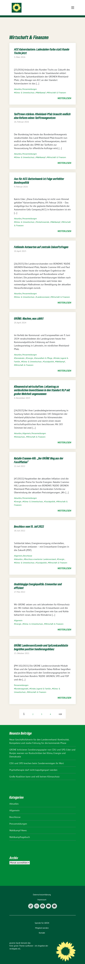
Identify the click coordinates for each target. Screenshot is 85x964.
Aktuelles (18, 85)
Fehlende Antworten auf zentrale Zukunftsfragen (41, 243)
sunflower (29, 942)
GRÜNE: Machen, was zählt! (29, 314)
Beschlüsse (27, 552)
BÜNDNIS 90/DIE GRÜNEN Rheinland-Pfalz (44, 12)
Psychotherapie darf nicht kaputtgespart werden (33, 765)
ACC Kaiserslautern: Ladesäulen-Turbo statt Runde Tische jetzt (41, 47)
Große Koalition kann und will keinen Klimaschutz (34, 772)
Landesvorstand (43, 293)
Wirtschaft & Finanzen (57, 88)
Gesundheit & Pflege (43, 354)
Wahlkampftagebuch (19, 833)
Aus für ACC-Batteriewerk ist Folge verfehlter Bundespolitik (39, 176)
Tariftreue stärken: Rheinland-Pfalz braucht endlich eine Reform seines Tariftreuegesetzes (42, 112)
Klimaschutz (20, 433)
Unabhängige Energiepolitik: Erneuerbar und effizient (38, 582)
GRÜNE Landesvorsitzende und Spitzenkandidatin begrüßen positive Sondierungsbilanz (41, 643)
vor (60, 710)
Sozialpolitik (49, 357)
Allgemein (26, 429)
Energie (30, 354)
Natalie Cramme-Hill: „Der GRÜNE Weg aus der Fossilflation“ (38, 456)
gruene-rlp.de (39, 6)
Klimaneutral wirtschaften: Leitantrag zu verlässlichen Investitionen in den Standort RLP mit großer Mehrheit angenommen (42, 386)
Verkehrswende (43, 218)
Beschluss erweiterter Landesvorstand (40, 555)
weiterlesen (64, 94)
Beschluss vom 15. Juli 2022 (29, 522)
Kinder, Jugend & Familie (40, 684)
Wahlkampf (41, 88)
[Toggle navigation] (73, 21)
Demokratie (20, 354)
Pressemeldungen (29, 85)
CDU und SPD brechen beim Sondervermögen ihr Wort (36, 759)
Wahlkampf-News (18, 826)
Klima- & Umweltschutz (24, 88)
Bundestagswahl (21, 684)
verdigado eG (14, 944)
